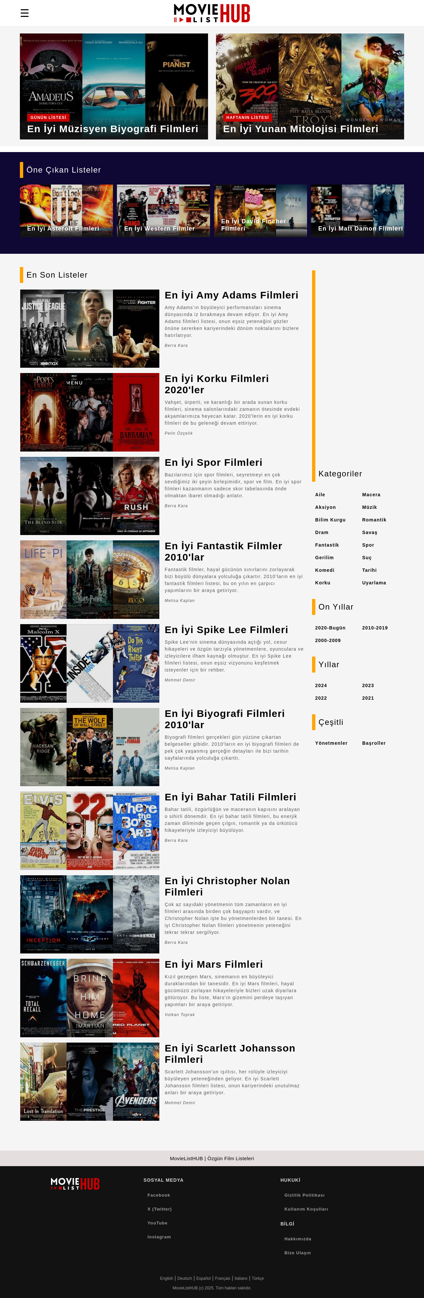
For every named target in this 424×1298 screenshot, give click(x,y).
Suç (367, 557)
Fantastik (327, 545)
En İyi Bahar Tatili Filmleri (230, 796)
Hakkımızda (298, 1238)
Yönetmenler (331, 743)
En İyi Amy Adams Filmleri (232, 295)
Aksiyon (325, 507)
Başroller (374, 743)
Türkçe (258, 1278)
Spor (368, 545)
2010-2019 (375, 627)
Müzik (369, 507)
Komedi (325, 570)
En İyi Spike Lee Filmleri (226, 629)
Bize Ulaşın (298, 1252)
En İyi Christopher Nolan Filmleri (227, 886)
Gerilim (324, 557)
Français (222, 1278)
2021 (368, 698)
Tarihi (369, 570)
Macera (371, 494)
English (166, 1278)
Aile (320, 494)
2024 (321, 685)
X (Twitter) (159, 1209)
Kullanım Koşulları (306, 1209)
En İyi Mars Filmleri (214, 964)
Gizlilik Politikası (305, 1195)
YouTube (157, 1222)
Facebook (158, 1195)
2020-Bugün (330, 627)
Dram (322, 532)
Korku (323, 582)
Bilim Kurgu (330, 519)
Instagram (159, 1236)
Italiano (241, 1278)
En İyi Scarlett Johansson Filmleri (230, 1054)
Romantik (374, 519)
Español (203, 1278)
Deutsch (185, 1278)
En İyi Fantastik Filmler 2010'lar (224, 551)
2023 (368, 685)
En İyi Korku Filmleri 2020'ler (217, 384)
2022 (321, 698)
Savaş (370, 532)
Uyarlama (374, 582)
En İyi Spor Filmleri (214, 462)
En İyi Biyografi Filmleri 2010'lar (225, 719)
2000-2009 (328, 640)
